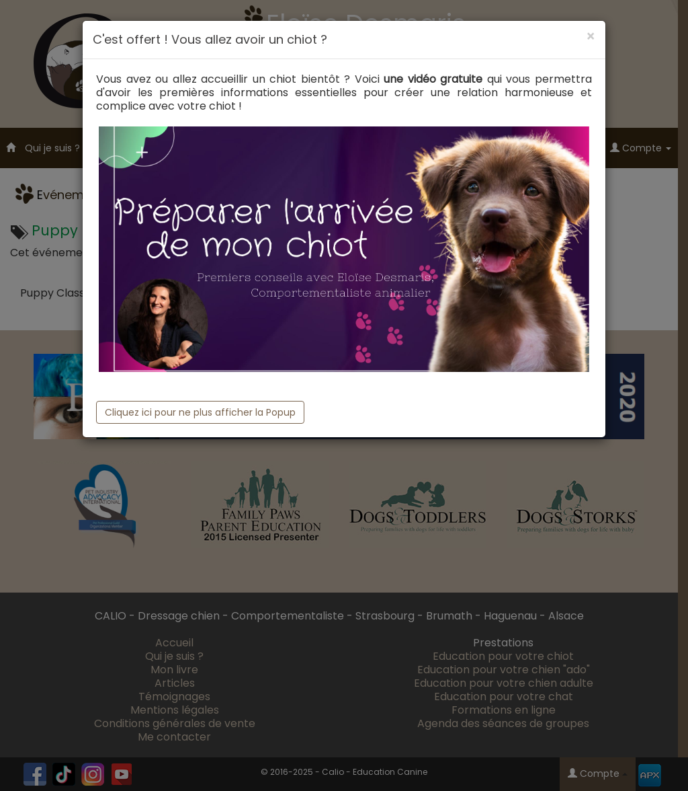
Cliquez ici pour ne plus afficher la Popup (200, 412)
